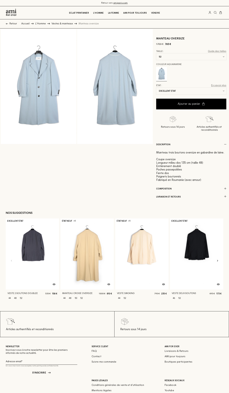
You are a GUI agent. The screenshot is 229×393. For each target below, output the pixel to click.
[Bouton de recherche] (215, 12)
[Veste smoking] (142, 260)
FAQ (94, 351)
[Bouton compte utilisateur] (210, 12)
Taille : (160, 51)
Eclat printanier (79, 12)
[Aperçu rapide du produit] (54, 284)
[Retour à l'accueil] (11, 13)
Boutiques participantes (178, 362)
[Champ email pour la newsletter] (41, 361)
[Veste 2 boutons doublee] (32, 260)
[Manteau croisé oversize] (87, 260)
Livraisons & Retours (177, 351)
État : (159, 85)
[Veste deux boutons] (196, 260)
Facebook (170, 385)
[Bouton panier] (220, 12)
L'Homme (98, 12)
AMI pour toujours (175, 356)
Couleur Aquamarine (169, 64)
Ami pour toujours (135, 12)
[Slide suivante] (217, 260)
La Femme (113, 12)
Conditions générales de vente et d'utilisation (118, 385)
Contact (96, 356)
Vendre (155, 12)
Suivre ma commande (104, 362)
